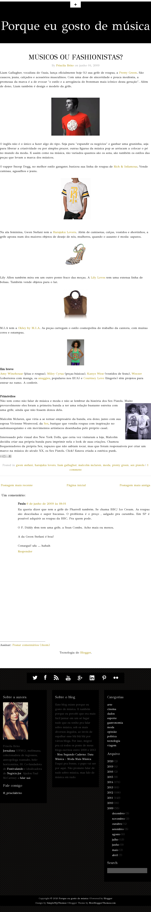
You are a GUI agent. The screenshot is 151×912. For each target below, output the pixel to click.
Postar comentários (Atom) (31, 645)
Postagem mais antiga (135, 485)
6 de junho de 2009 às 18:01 (46, 504)
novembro (118, 818)
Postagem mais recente (17, 485)
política (112, 736)
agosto (116, 834)
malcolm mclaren (89, 465)
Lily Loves (98, 277)
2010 (110, 803)
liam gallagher (67, 465)
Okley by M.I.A (29, 328)
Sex (46, 423)
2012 (110, 792)
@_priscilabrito (12, 793)
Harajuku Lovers (64, 232)
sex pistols (137, 465)
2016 (110, 771)
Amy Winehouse (11, 374)
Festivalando (15, 769)
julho (115, 839)
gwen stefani (24, 465)
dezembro (118, 813)
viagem (111, 745)
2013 (110, 787)
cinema (111, 709)
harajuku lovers (45, 465)
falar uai (25, 778)
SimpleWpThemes (56, 903)
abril (115, 855)
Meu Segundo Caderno (71, 754)
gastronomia (115, 722)
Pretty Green (128, 73)
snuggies (44, 378)
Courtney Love (94, 378)
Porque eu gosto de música (75, 25)
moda (106, 465)
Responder (25, 551)
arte (109, 704)
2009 (110, 808)
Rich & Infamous (125, 166)
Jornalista (9, 750)
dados (111, 713)
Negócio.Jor (14, 773)
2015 (110, 777)
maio (115, 850)
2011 (110, 798)
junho (115, 844)
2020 (110, 761)
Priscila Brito (65, 65)
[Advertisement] (22, 622)
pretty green (120, 465)
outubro (117, 824)
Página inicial (76, 485)
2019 (110, 766)
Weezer (137, 374)
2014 (110, 782)
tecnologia (113, 741)
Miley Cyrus (55, 374)
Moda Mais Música (79, 759)
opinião (112, 731)
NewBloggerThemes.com (102, 903)
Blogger (85, 652)
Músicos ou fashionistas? (75, 57)
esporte (112, 718)
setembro (118, 829)
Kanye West (95, 374)
